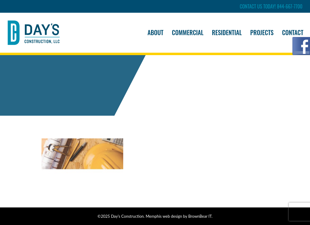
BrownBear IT (200, 216)
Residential (227, 32)
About (155, 32)
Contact (292, 32)
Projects (262, 32)
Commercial (187, 32)
